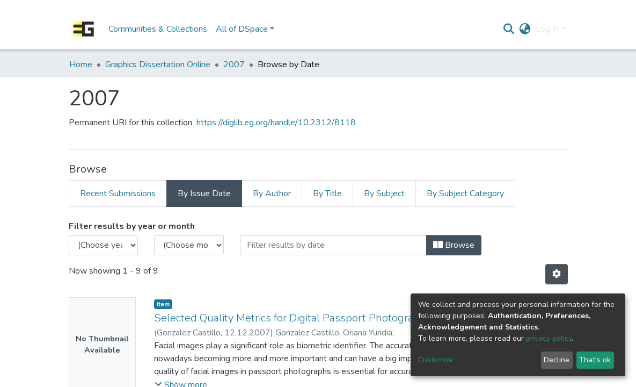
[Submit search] (508, 29)
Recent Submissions (118, 193)
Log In (547, 29)
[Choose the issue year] (103, 245)
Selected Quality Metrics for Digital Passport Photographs (293, 318)
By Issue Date (204, 193)
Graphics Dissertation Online (157, 64)
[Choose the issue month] (189, 245)
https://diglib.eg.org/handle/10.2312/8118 (276, 122)
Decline (556, 360)
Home (80, 64)
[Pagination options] (556, 274)
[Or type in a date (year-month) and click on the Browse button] (333, 245)
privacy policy (549, 338)
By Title (327, 193)
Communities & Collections (157, 29)
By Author (272, 193)
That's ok (595, 360)
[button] (524, 29)
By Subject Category (465, 193)
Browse (453, 245)
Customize (435, 360)
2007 (234, 64)
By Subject (384, 193)
